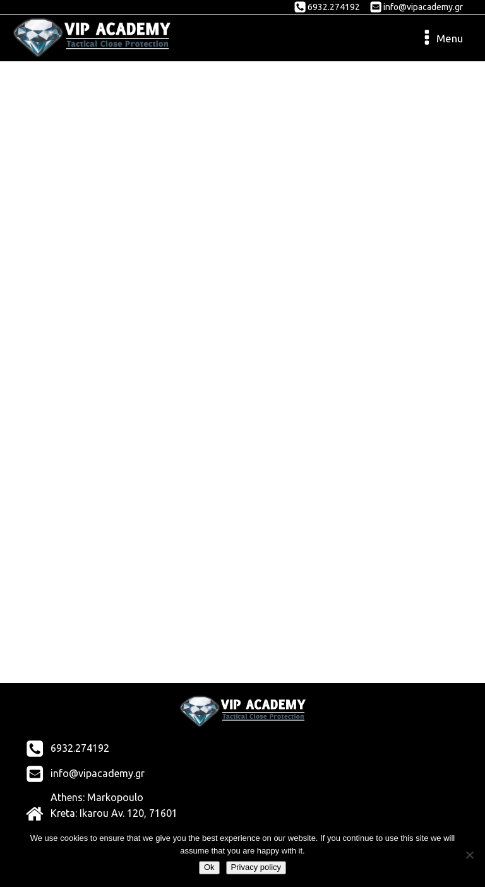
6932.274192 (334, 7)
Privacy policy (256, 867)
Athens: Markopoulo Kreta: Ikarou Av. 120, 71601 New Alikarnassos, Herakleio (115, 813)
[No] (469, 854)
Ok (209, 867)
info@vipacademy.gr (423, 7)
